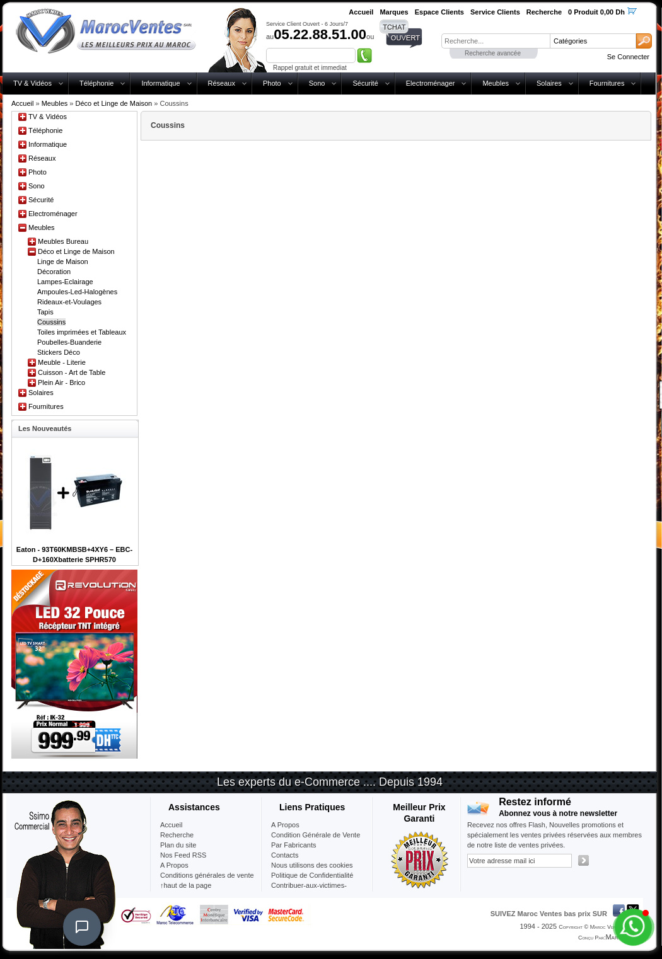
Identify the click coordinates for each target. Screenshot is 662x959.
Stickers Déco (58, 352)
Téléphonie (96, 83)
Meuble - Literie (62, 362)
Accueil (22, 103)
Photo (272, 83)
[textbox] (495, 41)
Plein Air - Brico (61, 382)
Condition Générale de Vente (315, 835)
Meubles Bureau (63, 241)
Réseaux (221, 83)
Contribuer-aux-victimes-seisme (309, 890)
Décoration (54, 271)
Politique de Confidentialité (312, 875)
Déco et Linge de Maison (114, 103)
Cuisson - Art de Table (71, 372)
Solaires (549, 83)
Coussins (51, 322)
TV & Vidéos (32, 83)
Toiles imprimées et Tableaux (81, 332)
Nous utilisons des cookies (312, 865)
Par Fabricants (293, 845)
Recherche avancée (493, 53)
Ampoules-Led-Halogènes (77, 292)
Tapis (45, 312)
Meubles (495, 83)
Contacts (284, 855)
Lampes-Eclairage (65, 281)
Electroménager (430, 83)
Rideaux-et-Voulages (69, 302)
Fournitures (607, 83)
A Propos (285, 825)
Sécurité (365, 83)
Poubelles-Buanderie (69, 342)
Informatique (160, 83)
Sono (317, 83)
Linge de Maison (62, 261)
